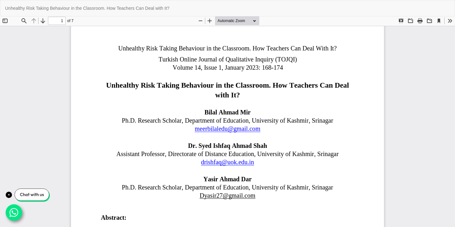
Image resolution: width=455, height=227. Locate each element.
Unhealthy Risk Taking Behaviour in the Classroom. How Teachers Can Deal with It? (87, 8)
